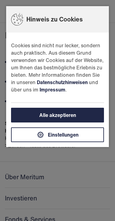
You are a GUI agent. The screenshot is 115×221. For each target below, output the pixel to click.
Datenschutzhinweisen (62, 82)
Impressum (52, 89)
